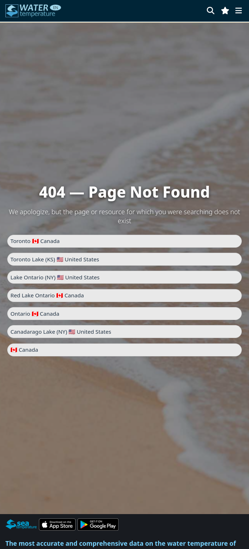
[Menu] (239, 10)
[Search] (210, 10)
